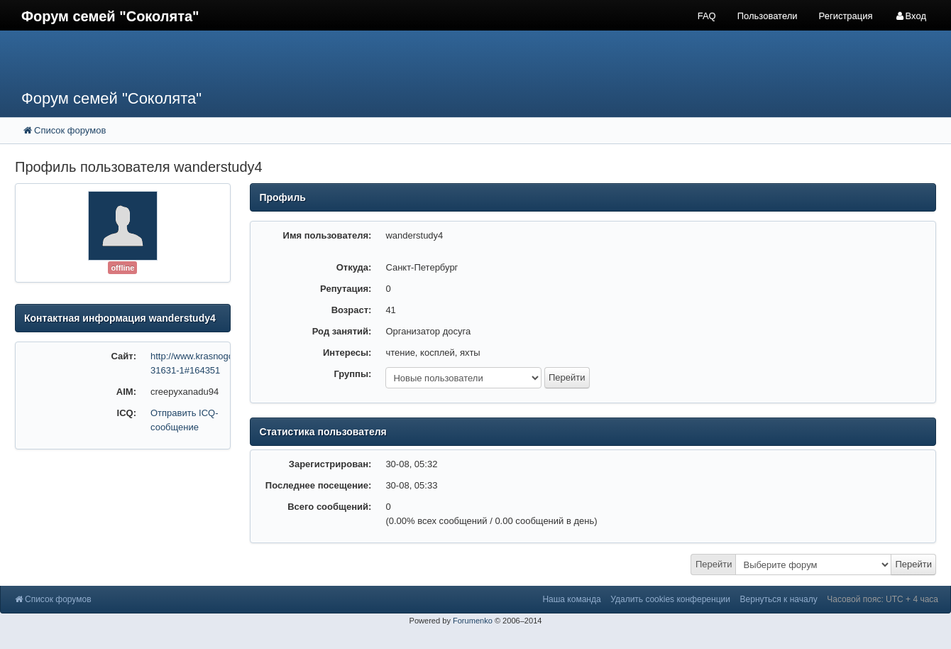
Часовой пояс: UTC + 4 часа (882, 599)
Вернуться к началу (779, 599)
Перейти (714, 564)
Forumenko (473, 620)
